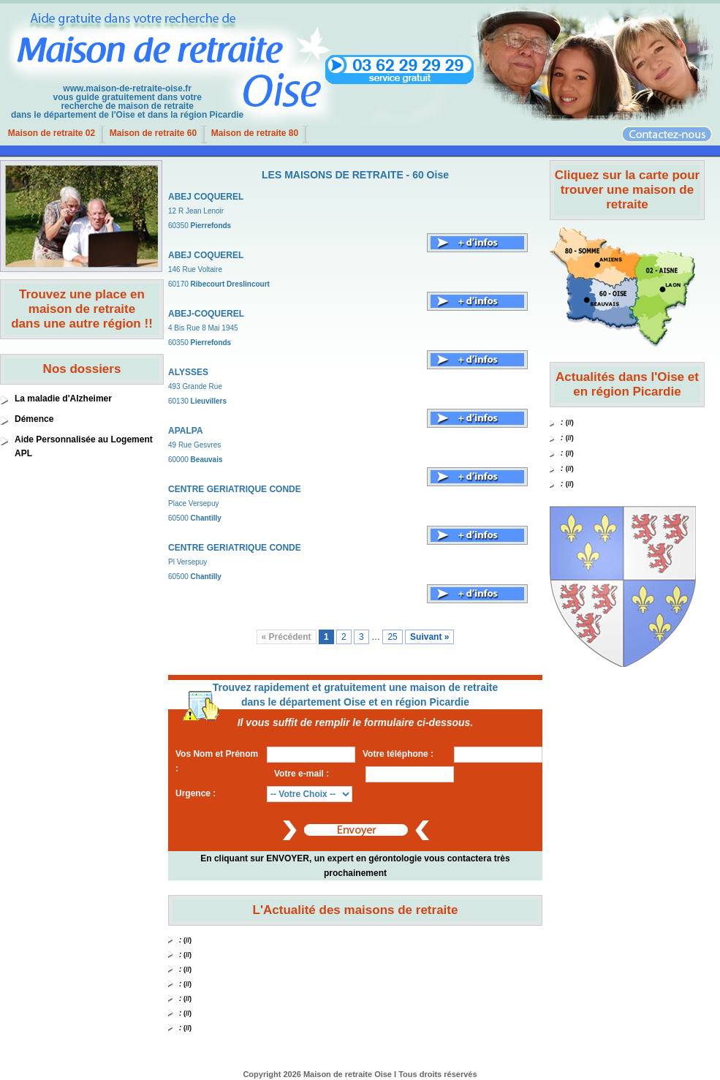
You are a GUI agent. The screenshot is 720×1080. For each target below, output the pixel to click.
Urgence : (195, 793)
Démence (34, 419)
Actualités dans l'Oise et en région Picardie (627, 384)
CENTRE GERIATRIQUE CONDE (234, 489)
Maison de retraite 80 (254, 133)
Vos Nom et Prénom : (216, 761)
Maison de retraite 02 (51, 133)
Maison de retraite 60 (153, 133)
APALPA (185, 431)
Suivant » (429, 637)
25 (392, 637)
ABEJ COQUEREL (205, 197)
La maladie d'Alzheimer (63, 398)
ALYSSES (188, 372)
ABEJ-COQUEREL (206, 314)
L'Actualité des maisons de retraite (355, 910)
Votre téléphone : (398, 754)
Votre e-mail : (301, 774)
